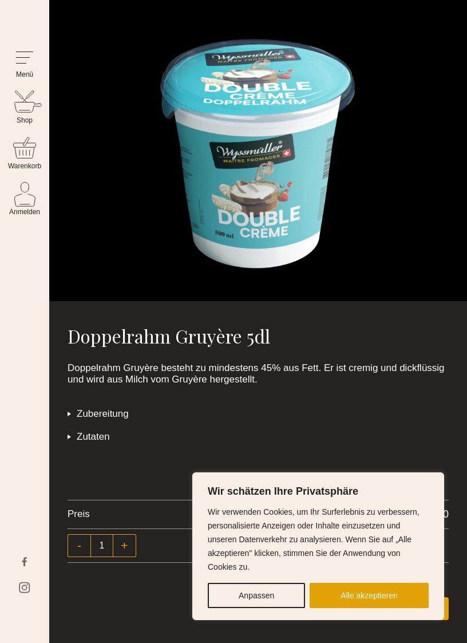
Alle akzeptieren (369, 595)
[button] (24, 65)
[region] (318, 546)
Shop (25, 120)
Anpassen (256, 595)
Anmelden (24, 212)
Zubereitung (103, 413)
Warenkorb (24, 166)
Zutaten (93, 436)
